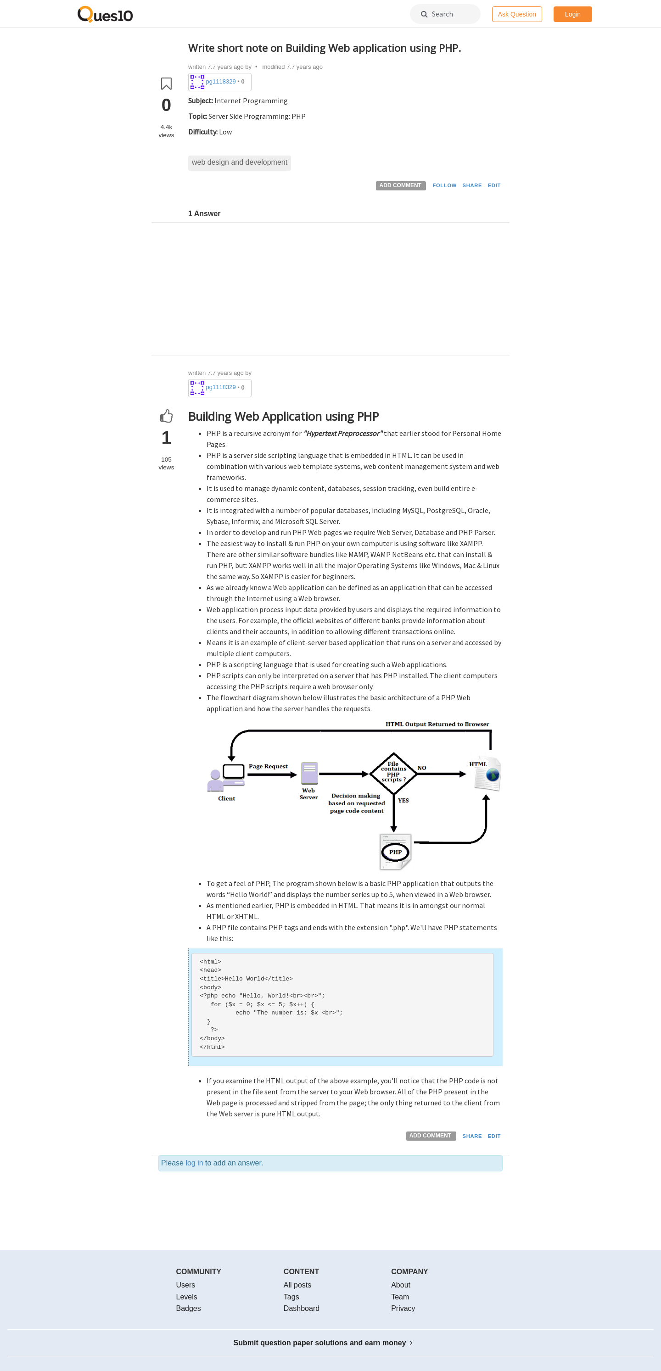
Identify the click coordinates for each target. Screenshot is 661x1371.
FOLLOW (444, 185)
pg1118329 (221, 81)
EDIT (494, 185)
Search (437, 13)
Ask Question (517, 14)
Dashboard (301, 1308)
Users (186, 1285)
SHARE (472, 185)
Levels (186, 1297)
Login (573, 14)
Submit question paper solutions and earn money (323, 1343)
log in (194, 1163)
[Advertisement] (345, 291)
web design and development (239, 162)
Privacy (403, 1308)
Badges (188, 1308)
